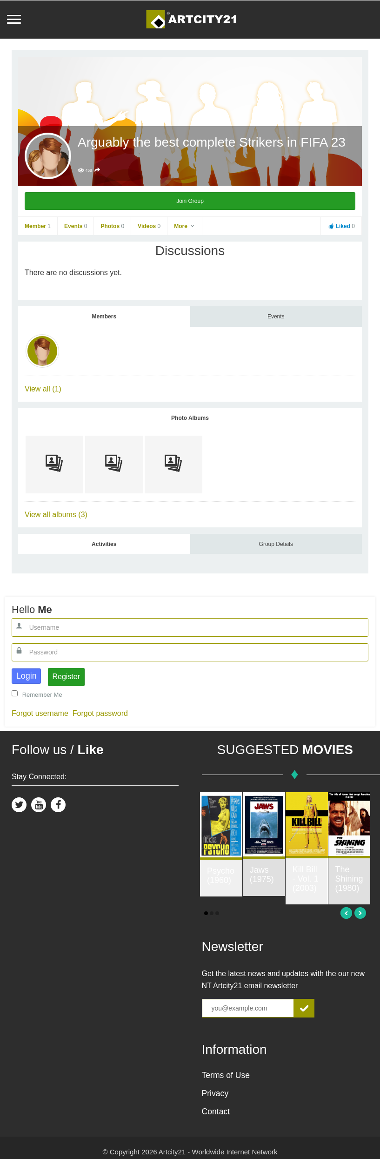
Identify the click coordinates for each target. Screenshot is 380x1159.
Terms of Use (226, 1075)
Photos (112, 226)
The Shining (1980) (349, 879)
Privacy (215, 1093)
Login (26, 676)
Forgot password (100, 713)
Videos (149, 226)
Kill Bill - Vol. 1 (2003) (306, 879)
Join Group (190, 201)
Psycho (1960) (220, 875)
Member (38, 226)
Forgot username (40, 713)
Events (75, 226)
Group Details (276, 544)
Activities (104, 544)
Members (104, 316)
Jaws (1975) (262, 874)
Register (66, 677)
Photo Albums (190, 418)
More (184, 226)
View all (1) (43, 389)
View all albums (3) (56, 515)
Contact (216, 1111)
